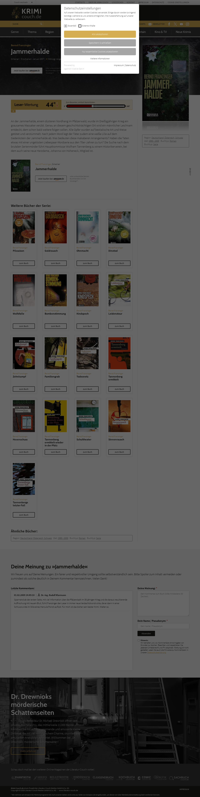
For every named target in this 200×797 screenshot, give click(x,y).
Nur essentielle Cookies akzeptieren (100, 51)
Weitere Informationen (100, 58)
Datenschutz (130, 65)
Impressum (119, 65)
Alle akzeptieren (100, 34)
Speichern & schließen (100, 42)
